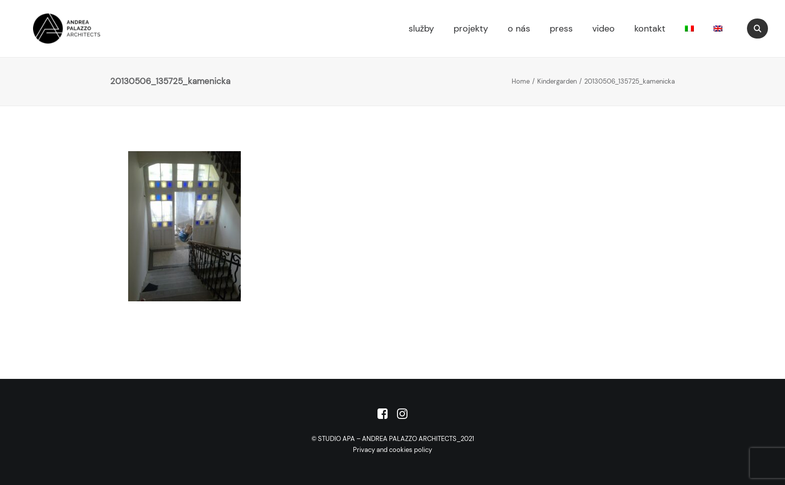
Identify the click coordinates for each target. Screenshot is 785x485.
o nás (519, 29)
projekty (471, 29)
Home (521, 81)
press (561, 29)
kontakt (649, 29)
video (603, 29)
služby (421, 29)
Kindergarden (557, 81)
